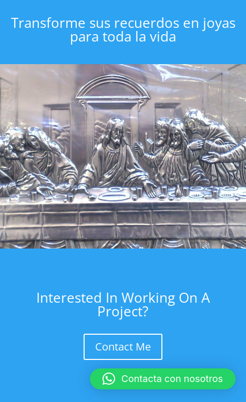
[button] (162, 378)
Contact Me (123, 346)
